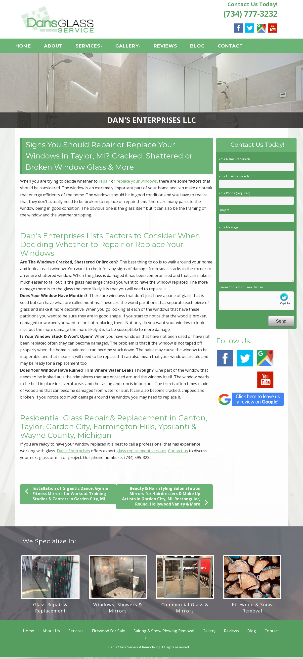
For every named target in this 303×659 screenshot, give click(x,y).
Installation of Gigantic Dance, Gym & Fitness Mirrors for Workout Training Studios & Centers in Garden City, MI (66, 495)
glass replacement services (141, 452)
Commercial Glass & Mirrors (185, 609)
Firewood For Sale (108, 632)
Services (93, 47)
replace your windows (136, 183)
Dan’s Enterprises (73, 452)
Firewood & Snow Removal (252, 609)
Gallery (132, 47)
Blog (202, 47)
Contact (235, 47)
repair (104, 183)
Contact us (178, 452)
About (58, 47)
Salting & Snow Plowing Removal (163, 632)
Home (28, 47)
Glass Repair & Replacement (50, 609)
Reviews (170, 47)
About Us (51, 632)
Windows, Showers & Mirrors (117, 609)
